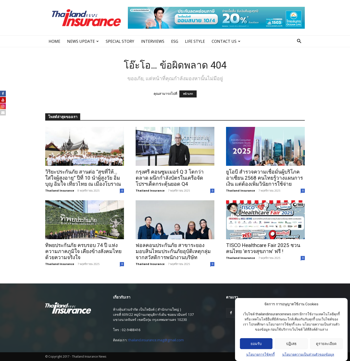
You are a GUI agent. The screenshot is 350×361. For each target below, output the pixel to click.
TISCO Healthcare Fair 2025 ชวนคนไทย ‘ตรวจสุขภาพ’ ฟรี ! (263, 248)
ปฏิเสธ (291, 344)
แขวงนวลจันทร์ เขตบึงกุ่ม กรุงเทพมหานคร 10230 (150, 319)
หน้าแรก (188, 94)
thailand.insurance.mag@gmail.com (156, 340)
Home (54, 41)
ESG (174, 41)
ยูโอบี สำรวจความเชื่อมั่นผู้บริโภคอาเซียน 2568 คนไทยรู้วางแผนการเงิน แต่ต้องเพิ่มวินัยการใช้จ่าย (264, 178)
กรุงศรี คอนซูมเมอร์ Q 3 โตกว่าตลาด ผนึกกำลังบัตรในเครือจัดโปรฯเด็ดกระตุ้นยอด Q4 (170, 178)
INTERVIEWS (152, 41)
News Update (83, 41)
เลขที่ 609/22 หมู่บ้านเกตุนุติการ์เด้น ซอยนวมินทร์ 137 (153, 314)
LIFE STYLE (195, 41)
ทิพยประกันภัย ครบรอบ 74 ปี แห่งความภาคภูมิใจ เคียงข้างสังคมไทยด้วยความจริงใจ (83, 251)
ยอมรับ (256, 344)
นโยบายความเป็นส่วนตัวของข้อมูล (308, 354)
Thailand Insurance (59, 190)
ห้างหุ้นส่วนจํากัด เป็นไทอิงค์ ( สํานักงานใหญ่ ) (147, 309)
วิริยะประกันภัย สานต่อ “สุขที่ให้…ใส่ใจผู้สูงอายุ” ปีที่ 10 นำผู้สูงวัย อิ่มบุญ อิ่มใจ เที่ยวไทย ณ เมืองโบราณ (83, 178)
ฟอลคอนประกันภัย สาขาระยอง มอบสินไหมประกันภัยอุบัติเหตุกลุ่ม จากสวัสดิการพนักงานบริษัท (173, 251)
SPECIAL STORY (120, 41)
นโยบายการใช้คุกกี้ (260, 354)
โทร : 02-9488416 (126, 329)
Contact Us (226, 41)
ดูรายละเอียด (326, 344)
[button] (299, 41)
